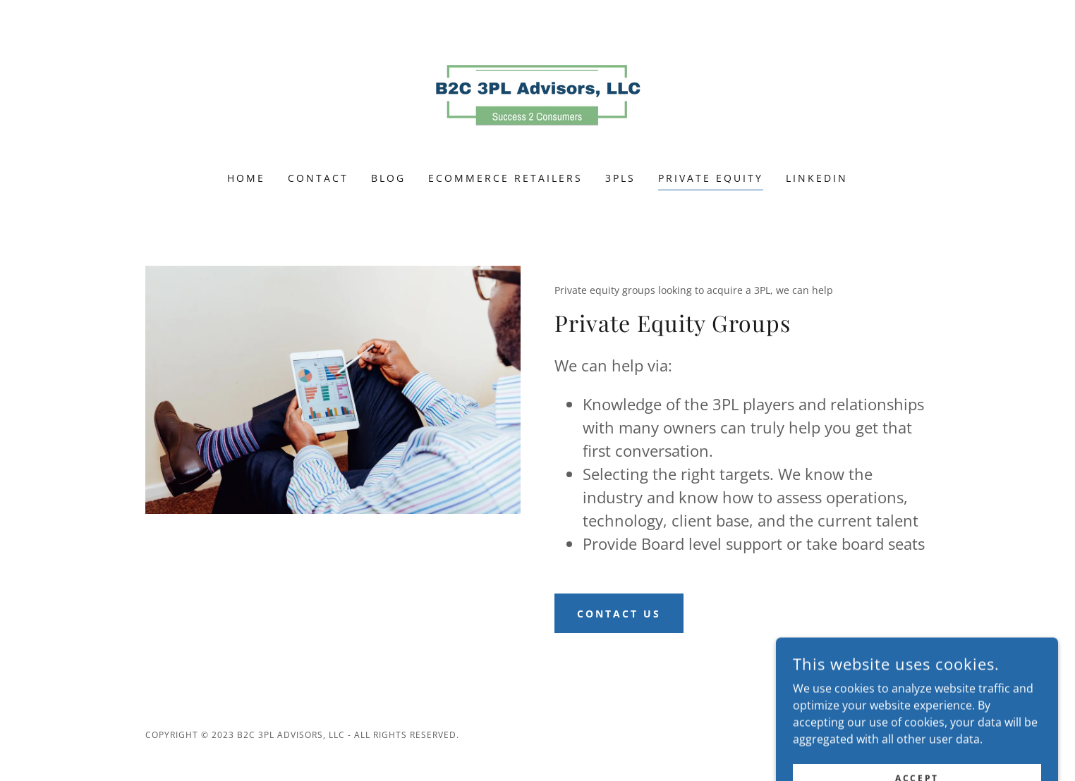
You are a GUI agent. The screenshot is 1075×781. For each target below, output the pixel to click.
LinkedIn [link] (817, 178)
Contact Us (619, 613)
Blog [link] (388, 178)
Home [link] (246, 178)
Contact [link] (318, 178)
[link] (537, 95)
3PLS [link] (620, 178)
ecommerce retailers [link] (505, 178)
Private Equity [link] (710, 178)
